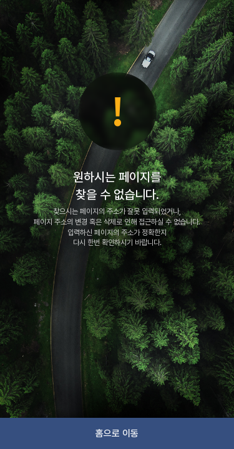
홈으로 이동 (117, 433)
